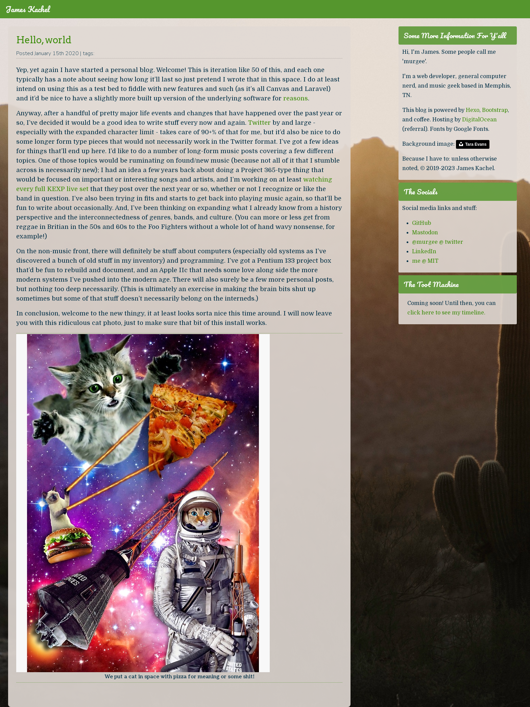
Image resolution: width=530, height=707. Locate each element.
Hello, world (43, 40)
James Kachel (27, 9)
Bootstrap (495, 110)
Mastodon (425, 233)
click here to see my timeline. (446, 313)
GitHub (421, 223)
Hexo (472, 110)
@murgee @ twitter (437, 242)
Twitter (259, 122)
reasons (295, 98)
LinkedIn (424, 252)
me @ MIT (425, 261)
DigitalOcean (479, 120)
